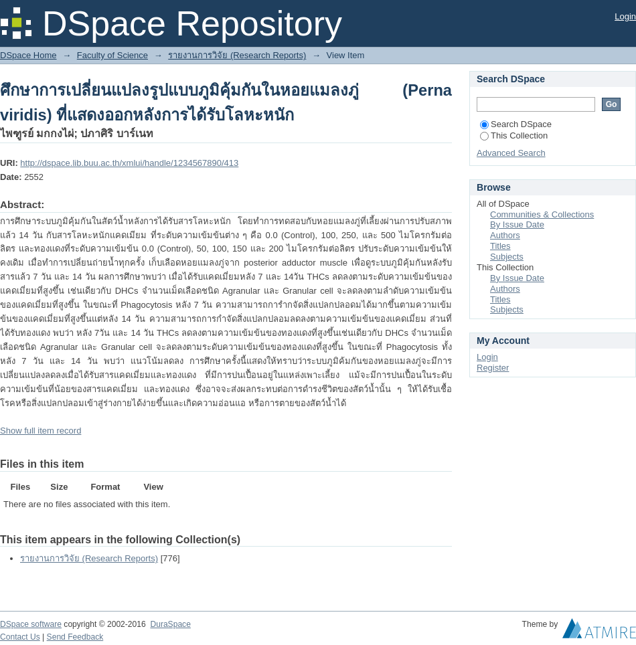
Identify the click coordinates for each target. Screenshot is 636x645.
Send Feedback (75, 637)
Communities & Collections (542, 214)
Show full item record (40, 431)
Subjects (507, 257)
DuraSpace (170, 624)
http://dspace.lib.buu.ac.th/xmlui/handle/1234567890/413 (129, 163)
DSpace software (31, 624)
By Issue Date (517, 224)
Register (493, 368)
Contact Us (20, 637)
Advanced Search (511, 153)
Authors (505, 235)
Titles (500, 246)
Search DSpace (516, 124)
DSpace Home (28, 55)
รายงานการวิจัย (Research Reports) (237, 55)
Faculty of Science (112, 55)
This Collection (514, 135)
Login (625, 16)
